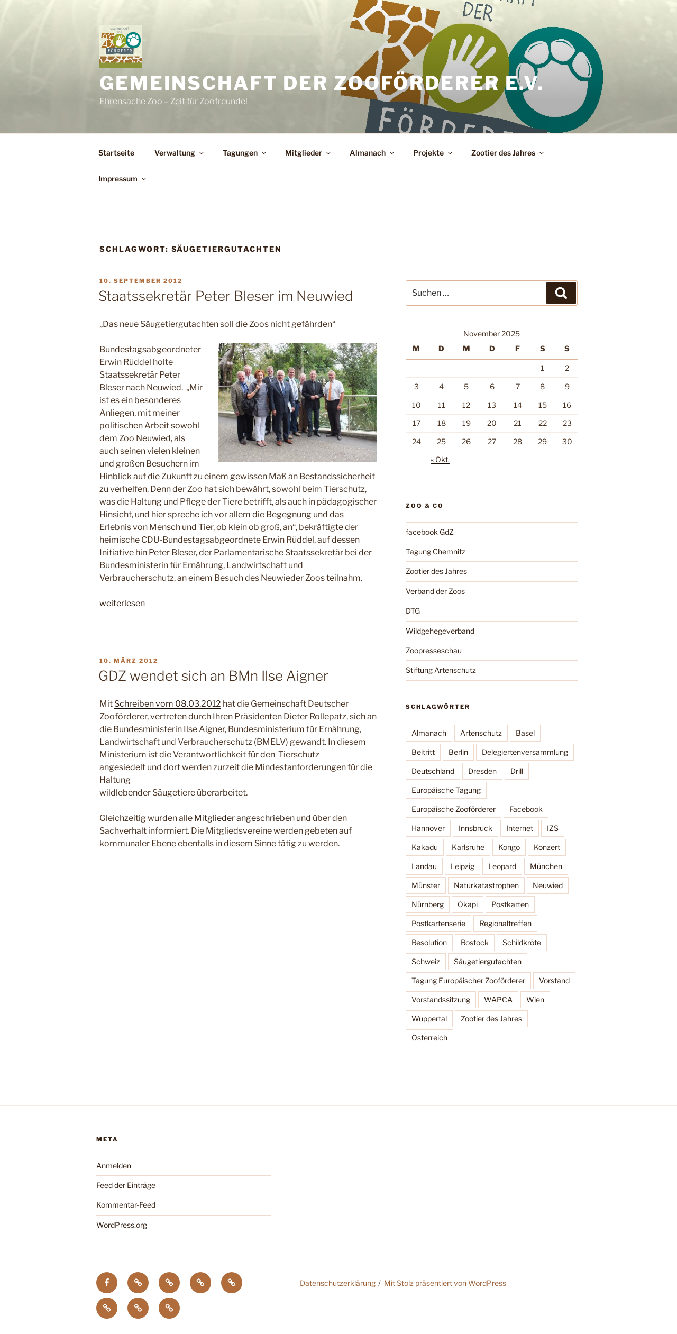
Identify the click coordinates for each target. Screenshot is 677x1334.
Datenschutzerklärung (338, 1282)
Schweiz (425, 961)
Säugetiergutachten (488, 961)
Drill (516, 770)
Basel (525, 732)
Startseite (116, 152)
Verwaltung (179, 152)
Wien (535, 999)
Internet (519, 828)
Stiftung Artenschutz (441, 669)
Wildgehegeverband (440, 630)
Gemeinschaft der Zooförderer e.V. (321, 83)
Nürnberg (427, 904)
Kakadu (424, 847)
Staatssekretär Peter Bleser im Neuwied (225, 296)
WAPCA (498, 999)
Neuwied (548, 885)
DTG (413, 610)
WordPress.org (121, 1224)
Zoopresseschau (434, 650)
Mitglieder (308, 152)
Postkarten (510, 904)
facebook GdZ (430, 531)
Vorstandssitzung (440, 999)
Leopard (502, 866)
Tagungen (245, 152)
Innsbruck (475, 828)
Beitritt (423, 751)
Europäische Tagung (446, 789)
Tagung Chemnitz (435, 551)
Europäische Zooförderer (453, 809)
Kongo (509, 847)
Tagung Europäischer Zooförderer (468, 980)
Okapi (468, 904)
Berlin (458, 751)
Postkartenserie (438, 923)
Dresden (482, 770)
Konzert (547, 847)
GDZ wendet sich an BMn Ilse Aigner (213, 676)
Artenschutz (481, 732)
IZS (553, 828)
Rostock (475, 942)
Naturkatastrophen (486, 885)
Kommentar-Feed (125, 1204)
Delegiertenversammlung (525, 751)
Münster (425, 885)
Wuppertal (429, 1018)
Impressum (123, 178)
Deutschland (432, 770)
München (546, 866)
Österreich (429, 1037)
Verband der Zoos (435, 591)
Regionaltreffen (505, 923)
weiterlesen (122, 603)
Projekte (433, 152)
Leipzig (462, 866)
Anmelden (113, 1165)
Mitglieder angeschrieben (244, 818)
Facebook (526, 809)
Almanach (373, 152)
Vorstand (554, 980)
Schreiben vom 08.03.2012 (167, 704)
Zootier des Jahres (508, 152)
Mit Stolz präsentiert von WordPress (445, 1282)
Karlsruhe (468, 847)
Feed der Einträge (125, 1185)
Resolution (429, 942)
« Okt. (440, 459)
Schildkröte (521, 942)
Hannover (428, 828)
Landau (424, 866)
